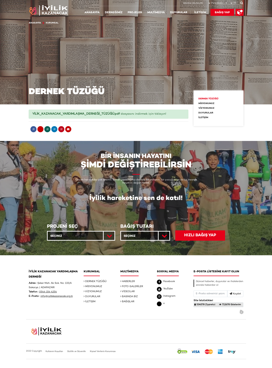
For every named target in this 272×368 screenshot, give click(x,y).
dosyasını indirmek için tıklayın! (99, 114)
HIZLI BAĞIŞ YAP (200, 236)
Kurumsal (52, 23)
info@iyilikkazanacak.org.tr (57, 296)
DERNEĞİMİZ (113, 12)
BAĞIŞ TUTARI (137, 226)
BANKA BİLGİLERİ (193, 3)
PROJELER (135, 12)
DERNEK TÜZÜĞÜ (208, 99)
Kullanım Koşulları (54, 352)
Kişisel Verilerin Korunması (103, 352)
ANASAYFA (92, 12)
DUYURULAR (178, 12)
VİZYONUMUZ (206, 108)
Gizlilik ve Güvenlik (76, 352)
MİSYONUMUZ (206, 103)
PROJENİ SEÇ (62, 226)
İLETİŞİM (200, 12)
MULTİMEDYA (156, 12)
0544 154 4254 (48, 292)
